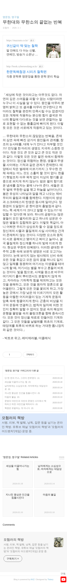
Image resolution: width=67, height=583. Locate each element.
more (61, 457)
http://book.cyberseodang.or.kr (21, 66)
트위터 (41, 443)
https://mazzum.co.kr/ (17, 40)
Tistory (50, 579)
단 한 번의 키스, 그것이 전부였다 (20, 378)
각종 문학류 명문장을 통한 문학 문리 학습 (32, 76)
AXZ (32, 579)
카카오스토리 (33, 443)
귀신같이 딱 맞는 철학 (22, 46)
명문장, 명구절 (11, 17)
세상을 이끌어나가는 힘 (16, 382)
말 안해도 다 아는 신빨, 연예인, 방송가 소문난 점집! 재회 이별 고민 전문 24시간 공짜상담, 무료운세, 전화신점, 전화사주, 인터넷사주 (22, 52)
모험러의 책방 (14, 539)
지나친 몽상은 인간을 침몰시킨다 (20, 393)
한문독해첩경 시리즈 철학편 (26, 72)
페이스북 (25, 443)
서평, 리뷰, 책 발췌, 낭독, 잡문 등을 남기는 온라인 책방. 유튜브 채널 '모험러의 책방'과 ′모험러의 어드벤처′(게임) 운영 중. (26, 548)
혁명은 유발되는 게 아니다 (17, 408)
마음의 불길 (10, 397)
